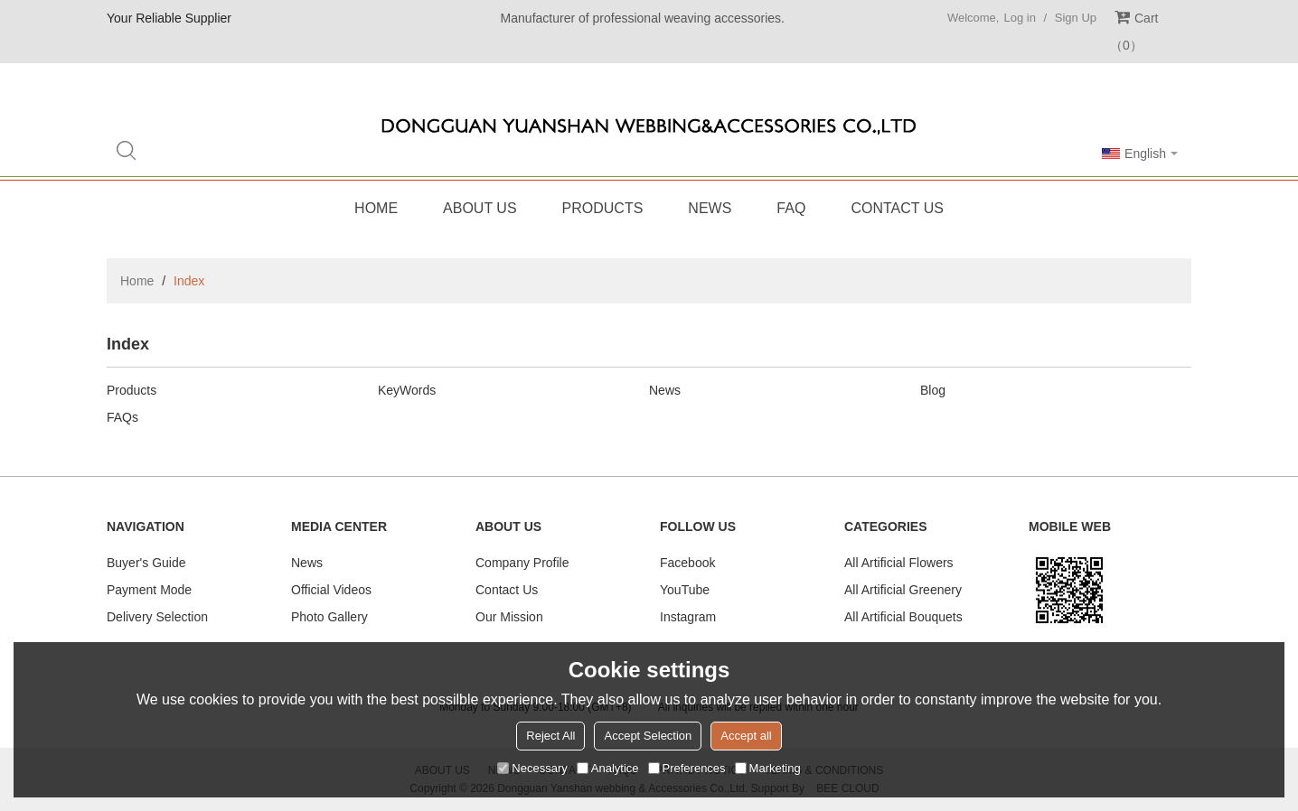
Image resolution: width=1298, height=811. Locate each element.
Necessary (532, 768)
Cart (1134, 31)
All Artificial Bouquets (903, 617)
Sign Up (1075, 17)
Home (376, 208)
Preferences (687, 768)
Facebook (687, 562)
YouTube (685, 590)
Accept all (745, 735)
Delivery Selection (157, 617)
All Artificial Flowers (899, 562)
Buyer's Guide (146, 562)
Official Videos (331, 590)
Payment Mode (149, 590)
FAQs (122, 417)
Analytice (608, 768)
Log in (1019, 17)
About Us (480, 208)
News (709, 208)
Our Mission (509, 617)
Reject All (550, 735)
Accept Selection (647, 735)
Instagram (688, 617)
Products (603, 208)
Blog (932, 390)
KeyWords (407, 390)
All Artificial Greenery (903, 590)
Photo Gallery (329, 617)
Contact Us (897, 208)
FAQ (790, 208)
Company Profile (522, 562)
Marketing (768, 768)
